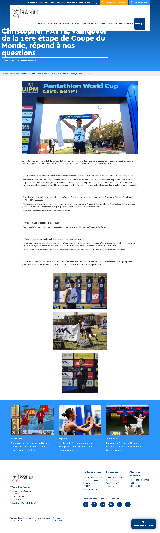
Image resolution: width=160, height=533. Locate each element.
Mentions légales (43, 523)
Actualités (119, 25)
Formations (72, 3)
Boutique (139, 25)
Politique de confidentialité (21, 523)
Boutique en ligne (90, 494)
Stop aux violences (143, 526)
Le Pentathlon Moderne (49, 25)
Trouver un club (71, 25)
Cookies (57, 523)
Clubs (40, 3)
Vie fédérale (32, 3)
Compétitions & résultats (112, 490)
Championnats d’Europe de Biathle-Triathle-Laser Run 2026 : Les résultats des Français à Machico (31, 452)
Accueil (5, 73)
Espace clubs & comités (139, 485)
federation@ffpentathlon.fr (23, 508)
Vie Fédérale (134, 491)
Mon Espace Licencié (115, 482)
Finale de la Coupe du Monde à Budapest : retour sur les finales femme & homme (76, 452)
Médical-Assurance (57, 3)
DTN (46, 3)
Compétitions (106, 25)
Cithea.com (58, 526)
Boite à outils (84, 3)
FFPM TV (130, 25)
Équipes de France (89, 25)
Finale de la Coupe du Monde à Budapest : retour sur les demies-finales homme (124, 452)
